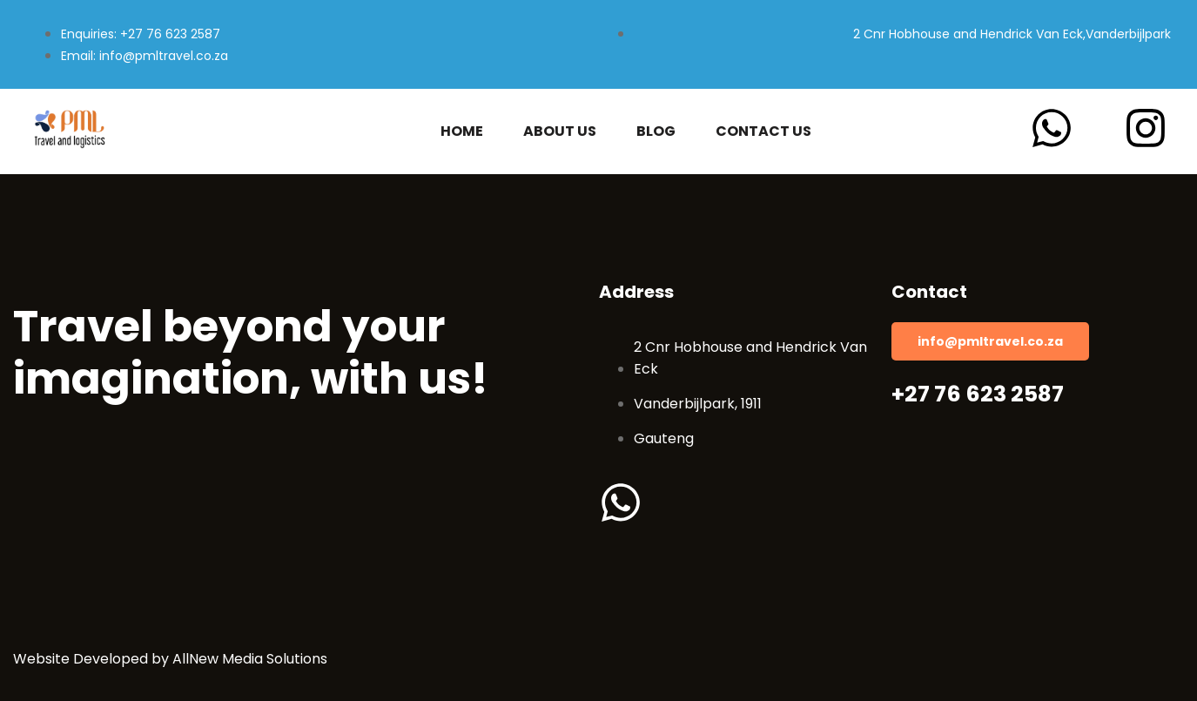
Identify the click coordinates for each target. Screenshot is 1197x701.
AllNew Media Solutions (249, 659)
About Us (559, 131)
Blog (656, 131)
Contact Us (763, 131)
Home (461, 131)
